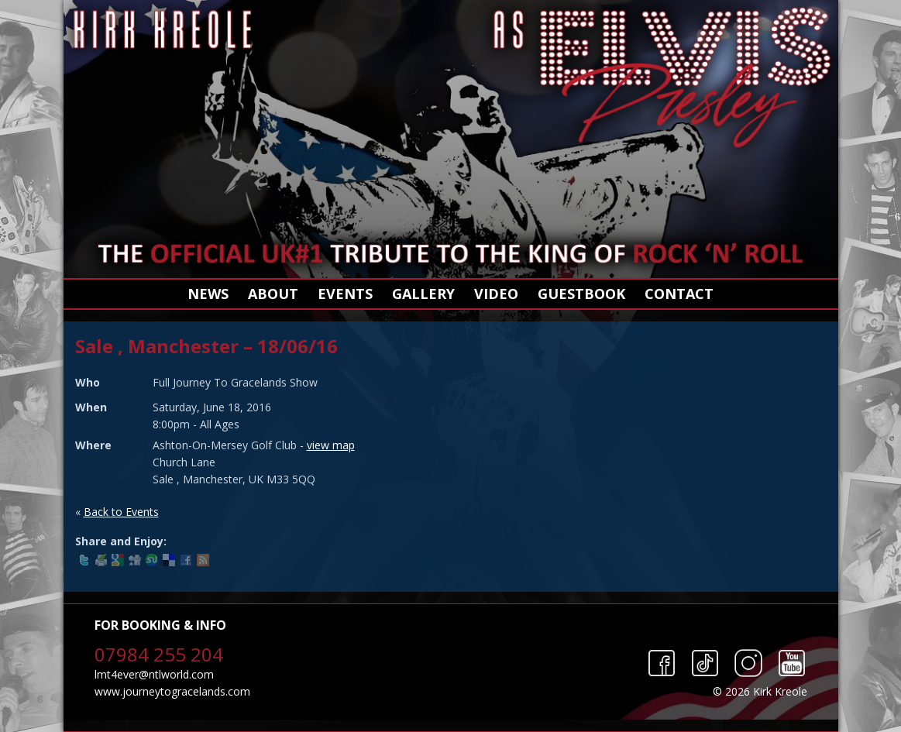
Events (345, 293)
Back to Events (121, 511)
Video (496, 293)
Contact (679, 293)
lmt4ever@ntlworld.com (154, 674)
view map (331, 445)
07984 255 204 (159, 654)
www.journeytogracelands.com (172, 691)
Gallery (423, 293)
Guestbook (581, 293)
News (208, 293)
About (273, 293)
